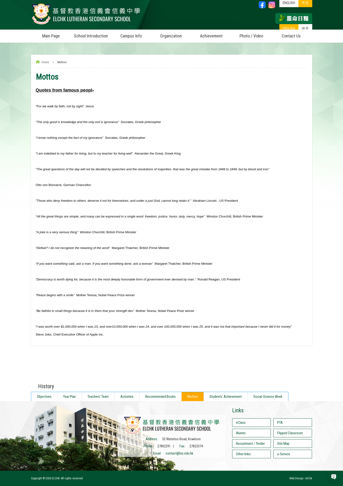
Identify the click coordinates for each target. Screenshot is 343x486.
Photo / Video (255, 34)
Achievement (211, 35)
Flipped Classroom (290, 433)
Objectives (44, 396)
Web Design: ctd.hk (300, 478)
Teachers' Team (98, 396)
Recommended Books (160, 396)
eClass (241, 422)
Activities (126, 396)
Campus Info (135, 34)
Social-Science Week (267, 396)
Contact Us (291, 35)
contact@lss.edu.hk (179, 453)
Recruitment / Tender (250, 443)
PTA (280, 422)
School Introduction (92, 34)
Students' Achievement (226, 396)
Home (45, 62)
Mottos (192, 396)
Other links (243, 454)
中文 (305, 28)
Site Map (283, 443)
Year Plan (69, 396)
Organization (175, 34)
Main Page (51, 35)
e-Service (283, 454)
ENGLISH (289, 28)
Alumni (241, 433)
